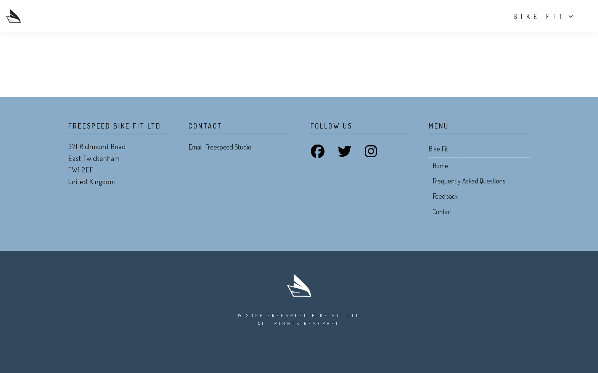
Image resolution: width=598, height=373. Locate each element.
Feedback (445, 196)
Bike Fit (534, 16)
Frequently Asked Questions (468, 181)
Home (440, 165)
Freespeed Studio (228, 147)
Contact (442, 211)
